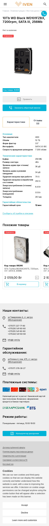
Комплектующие (18, 11)
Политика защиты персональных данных (18, 452)
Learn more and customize (24, 520)
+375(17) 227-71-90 (16, 326)
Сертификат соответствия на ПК (15, 460)
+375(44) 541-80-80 (17, 334)
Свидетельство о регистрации (14, 456)
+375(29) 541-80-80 (17, 328)
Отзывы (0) (38, 122)
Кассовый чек (8, 464)
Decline (24, 513)
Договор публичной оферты (14, 447)
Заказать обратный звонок (24, 108)
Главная (6, 11)
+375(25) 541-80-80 (16, 331)
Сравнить (24, 99)
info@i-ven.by (14, 340)
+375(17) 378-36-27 (16, 368)
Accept (24, 505)
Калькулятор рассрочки (24, 433)
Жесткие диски (32, 11)
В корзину (15, 284)
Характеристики (16, 122)
